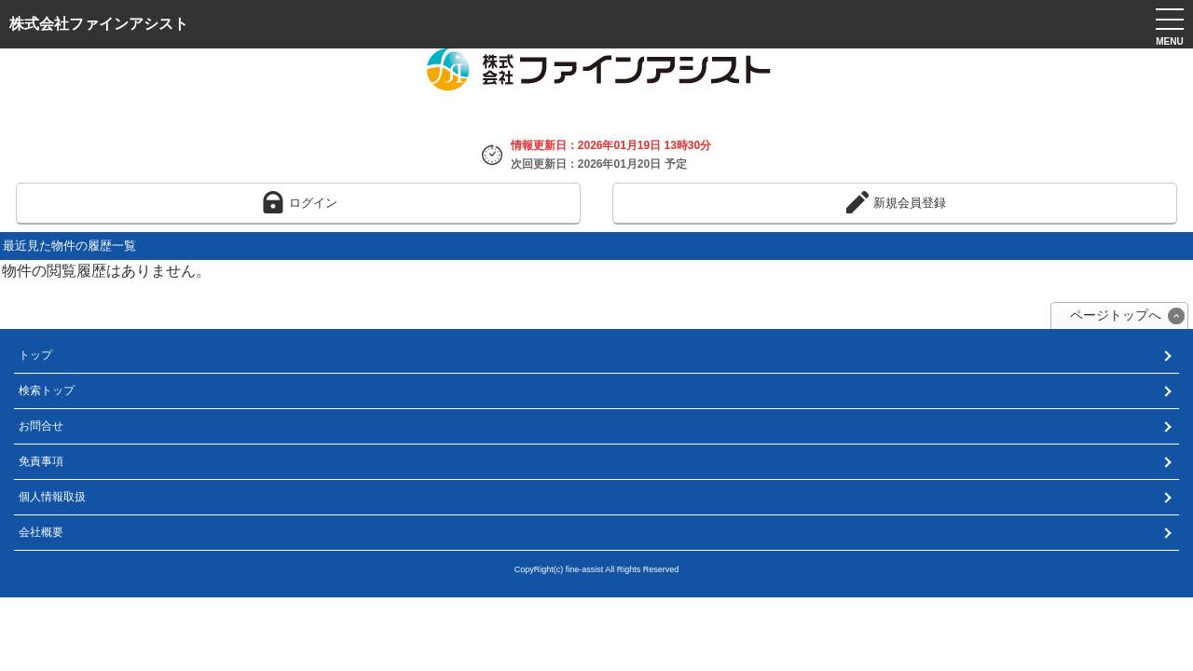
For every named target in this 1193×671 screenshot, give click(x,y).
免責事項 (41, 461)
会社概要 (41, 532)
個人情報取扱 (52, 496)
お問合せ (41, 425)
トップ (35, 355)
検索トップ (47, 390)
